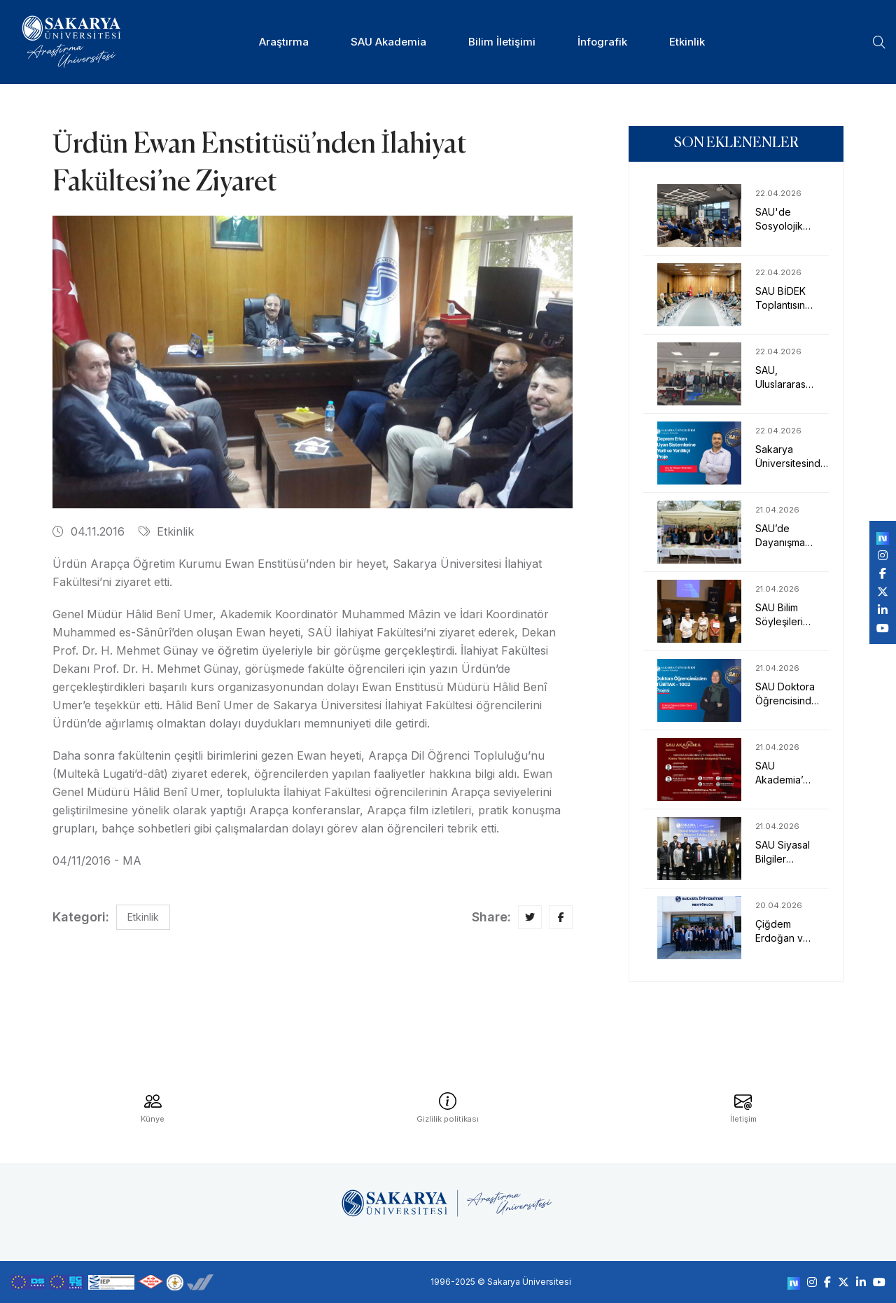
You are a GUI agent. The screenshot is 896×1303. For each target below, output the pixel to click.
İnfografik (602, 41)
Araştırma (284, 41)
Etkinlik (687, 41)
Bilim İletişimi (502, 41)
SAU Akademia (388, 41)
